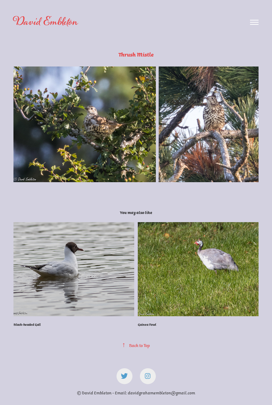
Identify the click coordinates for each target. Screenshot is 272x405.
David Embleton (45, 22)
